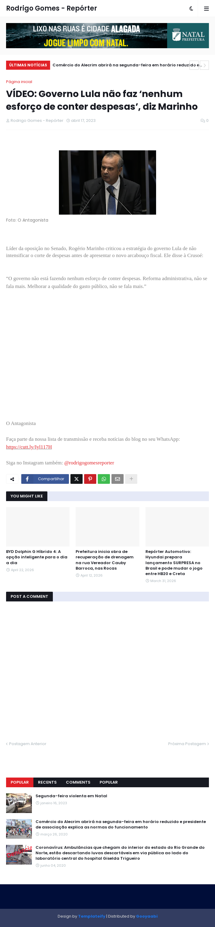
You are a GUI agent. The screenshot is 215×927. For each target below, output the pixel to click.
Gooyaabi (147, 916)
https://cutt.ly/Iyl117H (29, 447)
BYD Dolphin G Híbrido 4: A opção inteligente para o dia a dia (36, 557)
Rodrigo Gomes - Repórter (51, 8)
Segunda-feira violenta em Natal (71, 796)
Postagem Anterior (27, 744)
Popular (20, 782)
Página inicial (19, 82)
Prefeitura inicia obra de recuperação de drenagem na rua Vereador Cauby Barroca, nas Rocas (105, 560)
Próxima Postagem (187, 744)
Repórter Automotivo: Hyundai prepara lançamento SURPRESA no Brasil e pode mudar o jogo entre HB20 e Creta (174, 563)
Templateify (91, 916)
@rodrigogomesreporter (89, 463)
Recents (47, 782)
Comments (78, 782)
